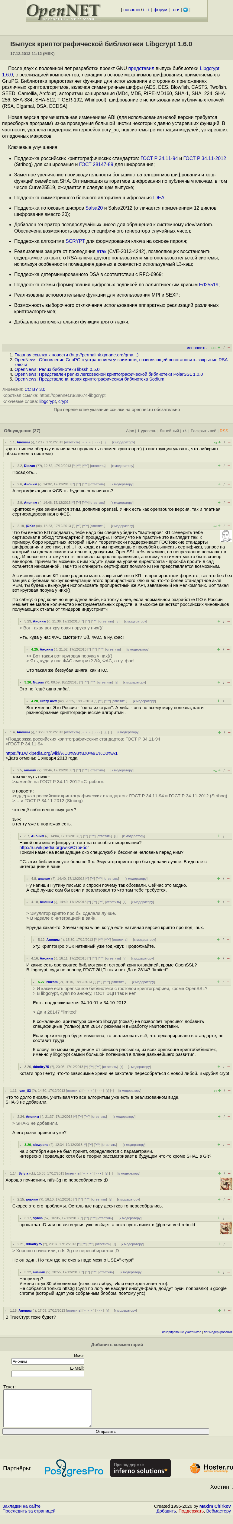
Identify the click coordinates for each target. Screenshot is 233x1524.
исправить (196, 348)
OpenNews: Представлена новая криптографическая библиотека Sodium (89, 379)
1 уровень (147, 431)
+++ (146, 9)
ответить (72, 442)
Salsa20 (94, 208)
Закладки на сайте (21, 1513)
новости (131, 9)
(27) (36, 430)
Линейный (169, 431)
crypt (63, 401)
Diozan (29, 466)
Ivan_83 (24, 1090)
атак (101, 251)
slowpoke (40, 1144)
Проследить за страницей (29, 1518)
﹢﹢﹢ (87, 442)
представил (141, 68)
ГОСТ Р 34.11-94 (159, 158)
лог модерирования (218, 1332)
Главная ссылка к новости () (76, 354)
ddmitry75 (41, 1067)
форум (160, 9)
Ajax (130, 431)
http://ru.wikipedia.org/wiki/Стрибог (54, 847)
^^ (79, 466)
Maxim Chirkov (215, 1513)
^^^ (85, 466)
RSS (224, 431)
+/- (184, 431)
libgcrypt (47, 401)
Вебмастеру (218, 1518)
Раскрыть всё (203, 431)
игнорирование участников (181, 1332)
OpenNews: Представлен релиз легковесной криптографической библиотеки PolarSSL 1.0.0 (109, 374)
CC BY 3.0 (34, 389)
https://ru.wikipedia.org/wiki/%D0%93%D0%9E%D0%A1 (61, 753)
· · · (97, 442)
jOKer (30, 526)
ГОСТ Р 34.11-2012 (204, 158)
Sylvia (23, 1173)
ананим (30, 770)
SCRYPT (75, 241)
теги (175, 9)
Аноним (23, 442)
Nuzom (38, 682)
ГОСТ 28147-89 (96, 164)
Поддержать (191, 1518)
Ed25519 (208, 284)
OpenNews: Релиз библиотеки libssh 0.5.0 (57, 369)
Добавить (166, 1518)
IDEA (158, 197)
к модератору (123, 442)
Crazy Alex (48, 701)
